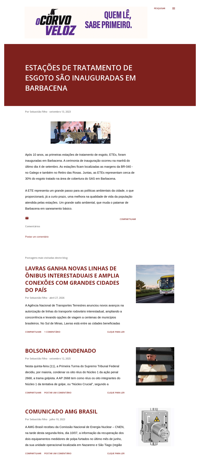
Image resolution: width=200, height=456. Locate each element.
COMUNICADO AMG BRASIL (61, 411)
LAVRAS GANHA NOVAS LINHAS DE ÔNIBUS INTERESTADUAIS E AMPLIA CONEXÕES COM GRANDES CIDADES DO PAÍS (72, 279)
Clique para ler (116, 331)
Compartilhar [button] (128, 219)
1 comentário (52, 331)
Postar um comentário (37, 236)
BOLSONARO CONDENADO (60, 350)
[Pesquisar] (159, 8)
